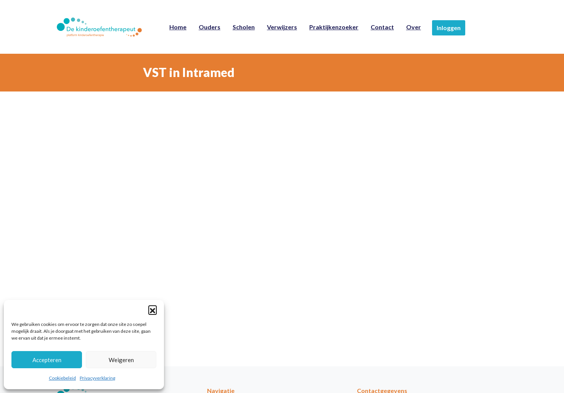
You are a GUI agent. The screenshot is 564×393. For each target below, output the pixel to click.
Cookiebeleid (62, 378)
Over (413, 26)
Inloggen (449, 27)
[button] (152, 309)
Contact (382, 26)
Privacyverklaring (97, 378)
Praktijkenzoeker (333, 26)
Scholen (244, 26)
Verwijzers (282, 26)
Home (177, 26)
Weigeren (121, 359)
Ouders (209, 26)
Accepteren (46, 359)
